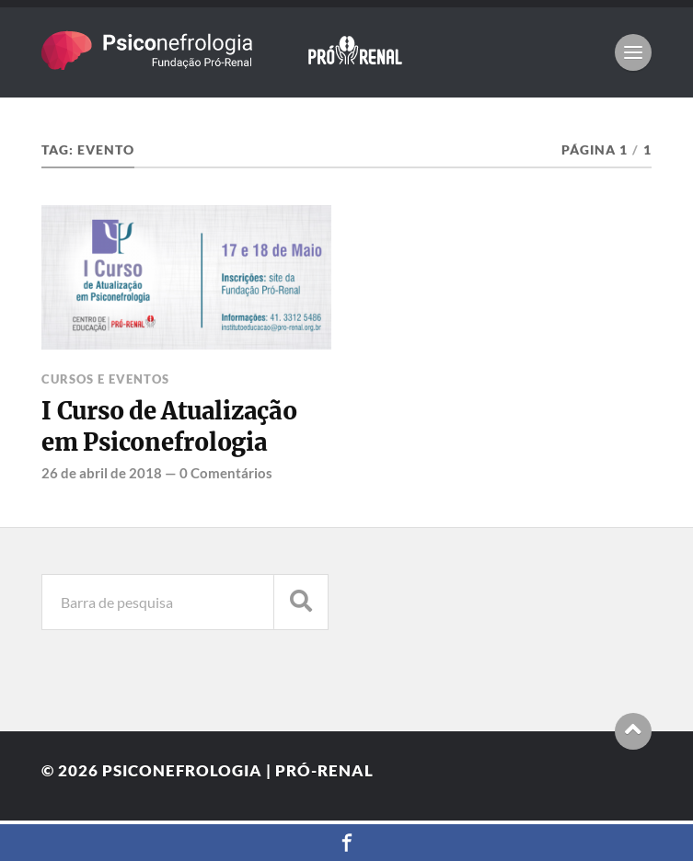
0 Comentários (225, 473)
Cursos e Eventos (105, 379)
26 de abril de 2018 (101, 473)
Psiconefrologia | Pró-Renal (238, 770)
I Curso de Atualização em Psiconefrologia (168, 426)
